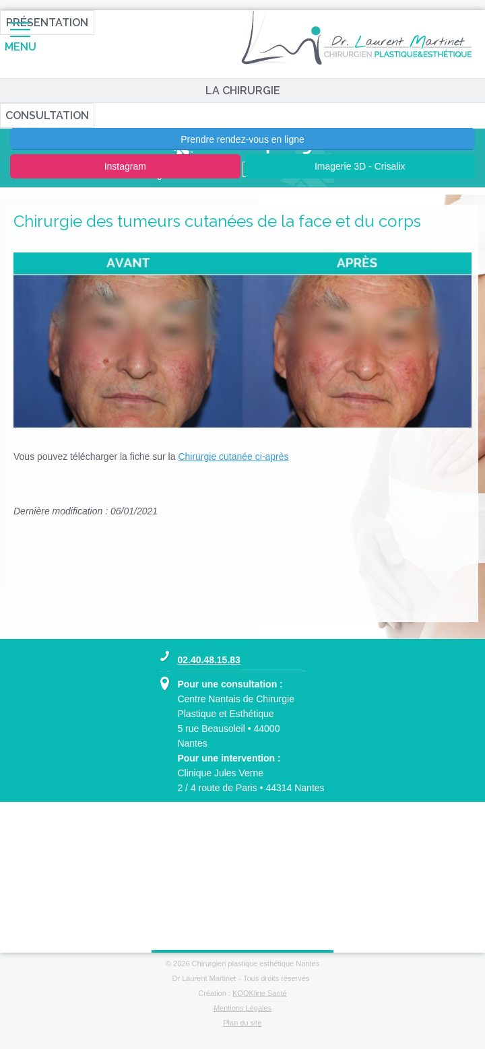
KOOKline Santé (259, 993)
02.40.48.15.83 (208, 659)
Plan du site (242, 1023)
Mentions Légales (242, 1008)
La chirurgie (242, 90)
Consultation (47, 115)
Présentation (47, 22)
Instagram (125, 166)
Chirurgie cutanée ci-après (233, 456)
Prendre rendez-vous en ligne (242, 139)
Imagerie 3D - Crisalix (360, 166)
